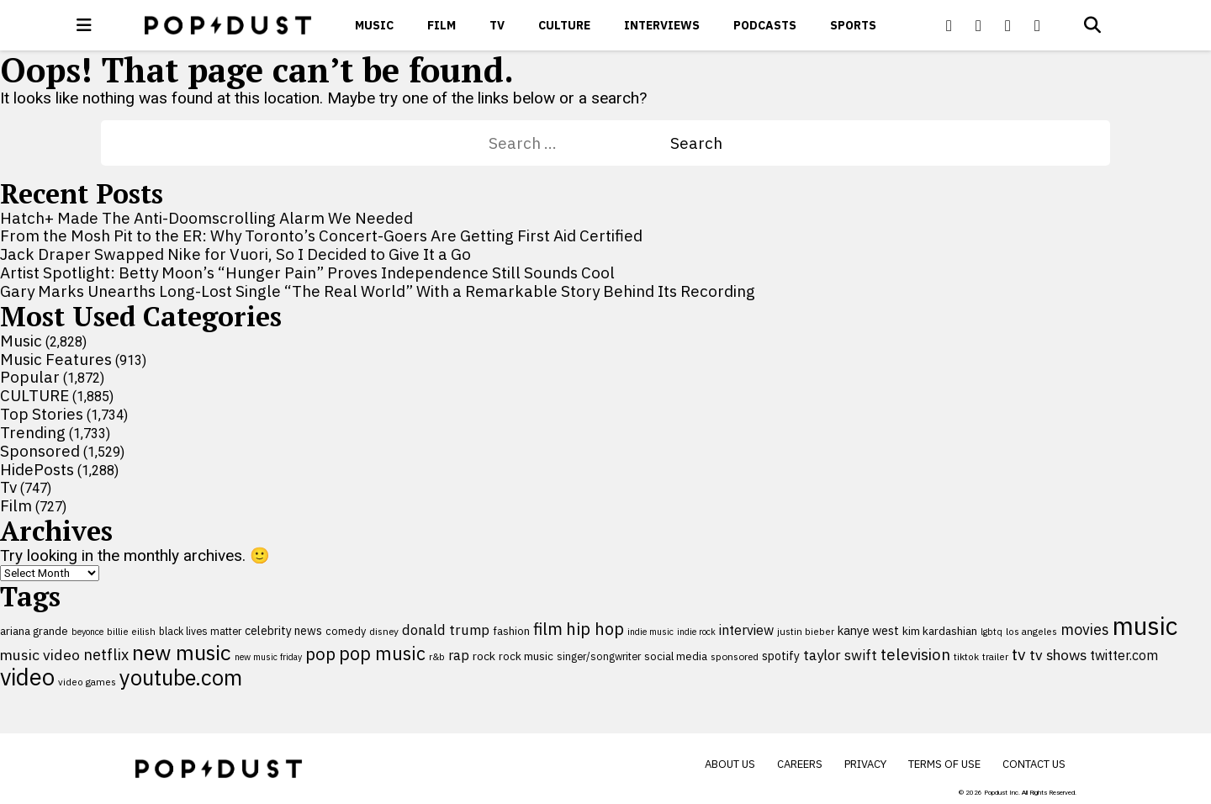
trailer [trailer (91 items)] (995, 656)
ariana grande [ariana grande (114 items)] (34, 630)
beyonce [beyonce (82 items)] (87, 631)
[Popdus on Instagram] (1037, 25)
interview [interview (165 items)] (746, 630)
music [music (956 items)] (1145, 626)
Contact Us (1034, 764)
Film (441, 25)
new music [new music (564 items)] (181, 652)
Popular (30, 377)
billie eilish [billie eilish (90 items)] (131, 631)
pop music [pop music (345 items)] (382, 653)
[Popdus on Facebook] (949, 25)
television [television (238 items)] (915, 654)
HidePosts (37, 469)
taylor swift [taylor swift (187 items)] (840, 655)
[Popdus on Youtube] (1008, 25)
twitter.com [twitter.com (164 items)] (1124, 655)
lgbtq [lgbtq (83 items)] (991, 631)
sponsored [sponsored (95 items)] (735, 656)
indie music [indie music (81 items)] (650, 631)
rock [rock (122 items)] (484, 656)
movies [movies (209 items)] (1084, 629)
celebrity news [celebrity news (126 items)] (283, 630)
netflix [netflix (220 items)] (106, 654)
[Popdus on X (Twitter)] (979, 25)
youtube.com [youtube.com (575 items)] (180, 677)
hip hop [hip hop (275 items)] (595, 628)
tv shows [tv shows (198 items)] (1058, 654)
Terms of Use (944, 764)
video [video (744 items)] (27, 677)
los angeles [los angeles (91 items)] (1031, 631)
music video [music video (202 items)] (40, 654)
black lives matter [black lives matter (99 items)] (200, 630)
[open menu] (84, 25)
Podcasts (764, 25)
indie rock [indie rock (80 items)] (696, 631)
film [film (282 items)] (548, 628)
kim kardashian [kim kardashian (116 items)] (939, 630)
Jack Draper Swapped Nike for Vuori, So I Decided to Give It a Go (235, 254)
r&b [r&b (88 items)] (437, 656)
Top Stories (41, 414)
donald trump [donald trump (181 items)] (445, 630)
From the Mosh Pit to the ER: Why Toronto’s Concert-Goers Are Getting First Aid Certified (321, 235)
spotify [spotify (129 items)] (781, 656)
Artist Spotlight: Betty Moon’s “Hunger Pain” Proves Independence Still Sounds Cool (307, 272)
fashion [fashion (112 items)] (511, 631)
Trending (33, 432)
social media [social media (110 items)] (675, 656)
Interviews (662, 25)
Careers (799, 764)
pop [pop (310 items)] (320, 654)
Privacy (865, 764)
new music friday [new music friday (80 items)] (268, 657)
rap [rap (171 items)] (458, 655)
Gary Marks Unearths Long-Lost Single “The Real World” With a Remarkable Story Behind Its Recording (377, 291)
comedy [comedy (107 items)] (345, 631)
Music (374, 25)
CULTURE (564, 25)
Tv (497, 25)
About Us (730, 764)
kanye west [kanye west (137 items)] (868, 630)
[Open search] (1092, 25)
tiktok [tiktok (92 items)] (966, 656)
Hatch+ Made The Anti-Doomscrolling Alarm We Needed (206, 218)
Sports (853, 25)
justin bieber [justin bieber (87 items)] (805, 631)
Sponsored (40, 451)
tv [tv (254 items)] (1019, 653)
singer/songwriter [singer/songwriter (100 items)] (599, 656)
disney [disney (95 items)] (384, 631)
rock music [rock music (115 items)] (526, 656)
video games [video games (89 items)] (87, 681)
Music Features (56, 359)
